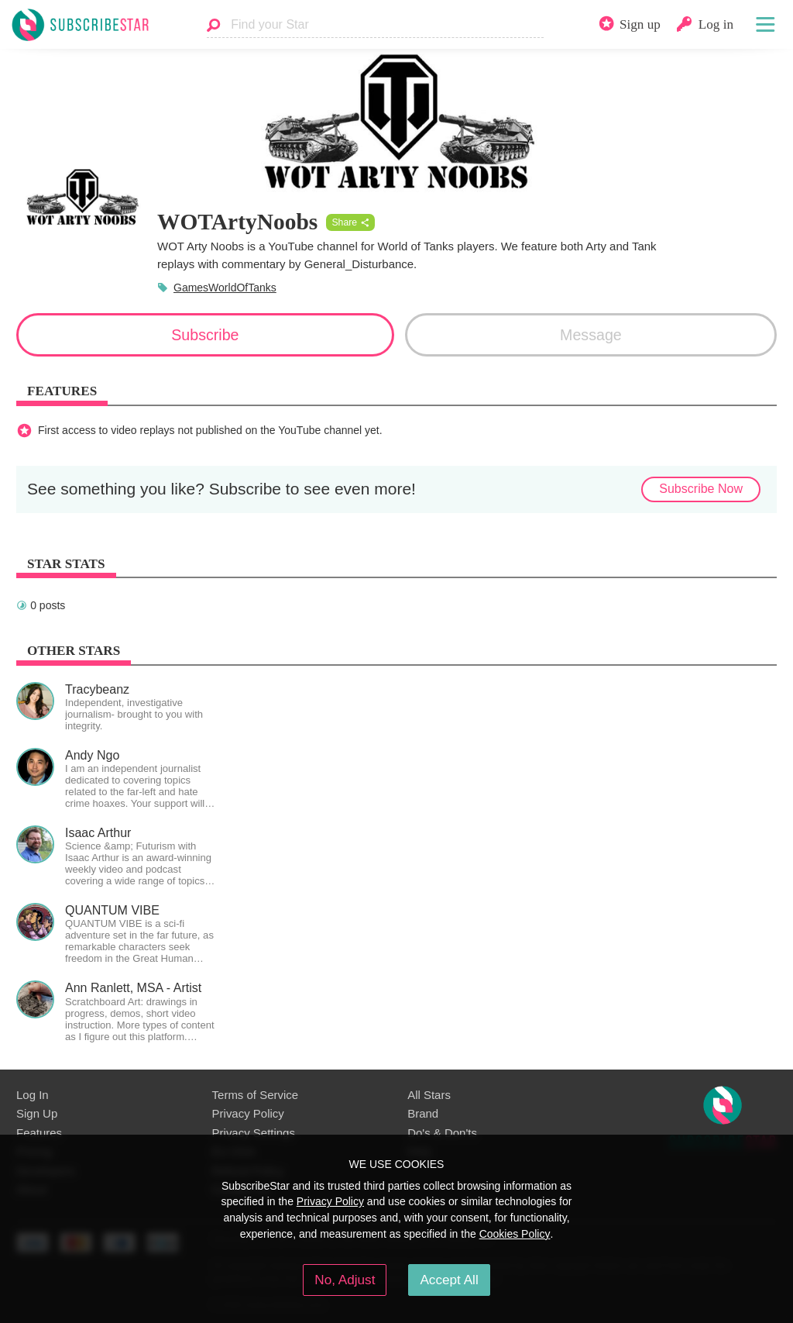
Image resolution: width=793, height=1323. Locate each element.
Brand (422, 1113)
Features (39, 1132)
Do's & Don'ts (442, 1132)
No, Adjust (344, 1279)
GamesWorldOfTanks (224, 287)
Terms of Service (255, 1094)
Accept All (449, 1279)
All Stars (429, 1094)
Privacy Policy (248, 1113)
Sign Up (36, 1113)
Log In (32, 1094)
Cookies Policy (515, 1234)
